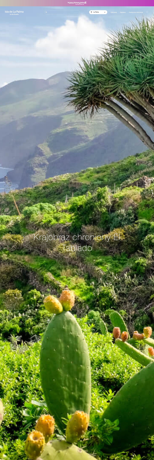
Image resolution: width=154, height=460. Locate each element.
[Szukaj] (62, 12)
